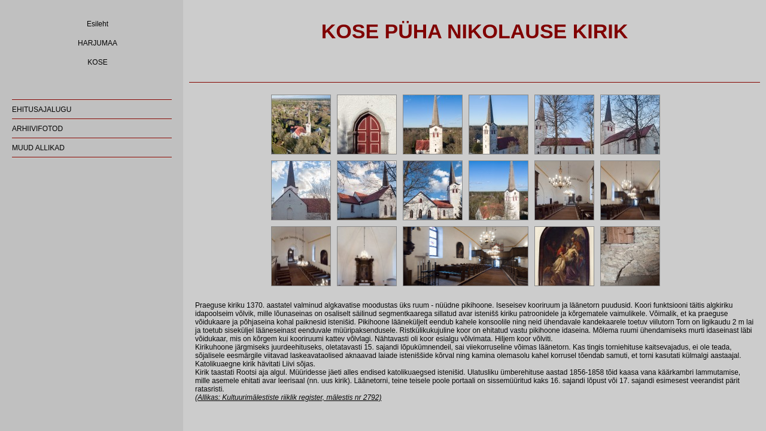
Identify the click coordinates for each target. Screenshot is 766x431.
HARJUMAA (97, 43)
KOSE (97, 62)
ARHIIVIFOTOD (37, 129)
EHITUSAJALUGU (41, 109)
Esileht (97, 24)
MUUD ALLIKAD (38, 148)
